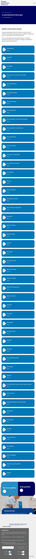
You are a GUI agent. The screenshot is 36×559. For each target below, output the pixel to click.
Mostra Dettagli (24, 557)
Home (3, 17)
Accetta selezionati (21, 547)
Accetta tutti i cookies (7, 547)
